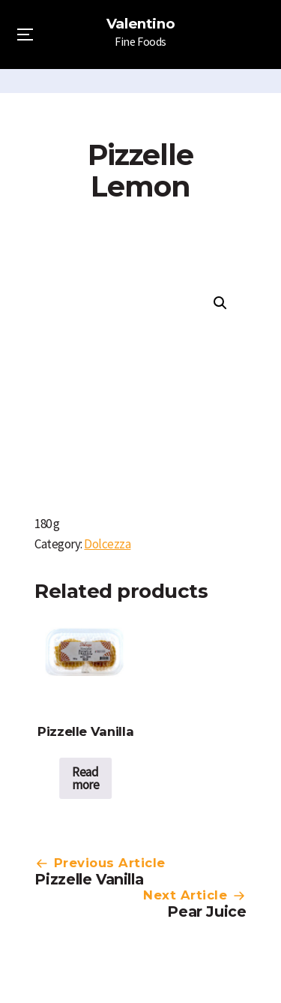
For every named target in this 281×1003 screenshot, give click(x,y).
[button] (220, 303)
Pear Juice (206, 911)
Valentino (140, 23)
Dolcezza (107, 544)
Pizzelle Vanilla (88, 879)
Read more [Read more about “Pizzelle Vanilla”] (85, 778)
